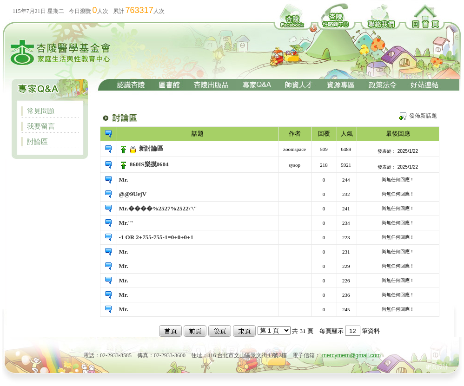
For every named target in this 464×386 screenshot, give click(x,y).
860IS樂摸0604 (149, 164)
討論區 (37, 141)
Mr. (123, 179)
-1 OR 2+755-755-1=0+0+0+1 (156, 237)
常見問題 (41, 111)
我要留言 (41, 126)
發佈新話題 (423, 115)
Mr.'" (126, 222)
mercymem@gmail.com (351, 355)
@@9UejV (133, 193)
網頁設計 (437, 367)
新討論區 (151, 148)
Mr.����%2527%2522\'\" (158, 208)
